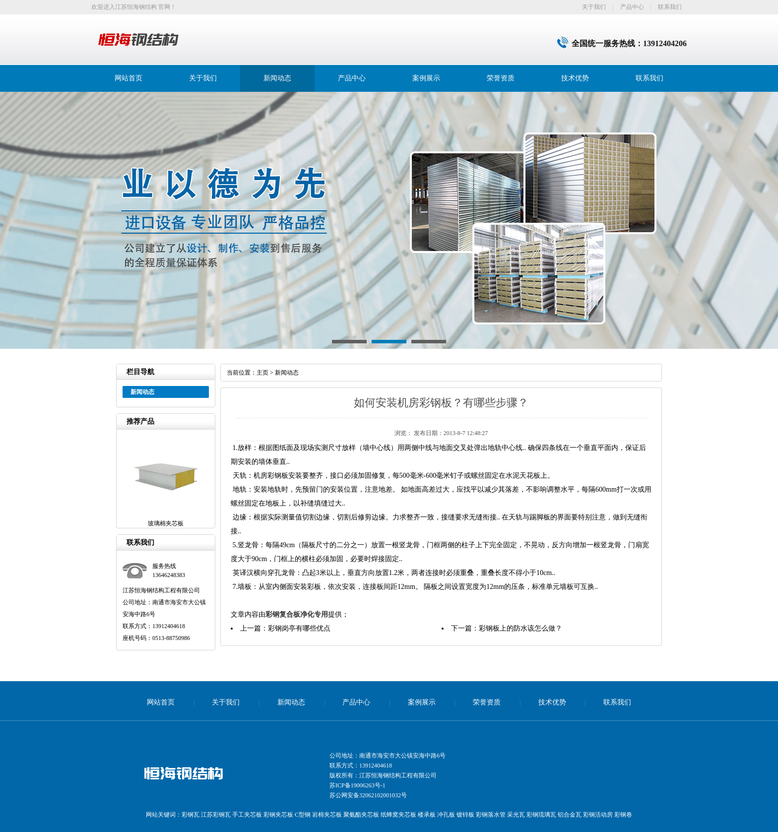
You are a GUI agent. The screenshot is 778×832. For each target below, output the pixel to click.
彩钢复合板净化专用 (296, 614)
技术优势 (575, 78)
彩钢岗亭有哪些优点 (299, 628)
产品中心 (632, 6)
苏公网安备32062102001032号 (368, 795)
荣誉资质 (501, 78)
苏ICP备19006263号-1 (357, 785)
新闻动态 (277, 78)
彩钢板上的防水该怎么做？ (520, 628)
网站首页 (128, 78)
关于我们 (594, 6)
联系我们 (670, 6)
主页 (262, 372)
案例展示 (426, 78)
